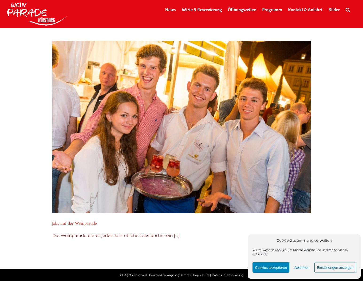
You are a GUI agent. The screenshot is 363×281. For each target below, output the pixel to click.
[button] (348, 10)
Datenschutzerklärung (228, 275)
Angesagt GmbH (179, 275)
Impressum (201, 275)
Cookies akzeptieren (271, 267)
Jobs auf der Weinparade (74, 223)
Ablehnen (301, 267)
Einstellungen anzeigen (335, 267)
